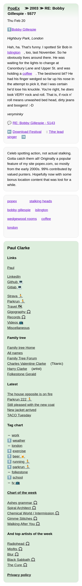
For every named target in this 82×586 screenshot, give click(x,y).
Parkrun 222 (16, 399)
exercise (19, 451)
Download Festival (27, 132)
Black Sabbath (18, 560)
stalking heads (40, 201)
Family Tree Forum (22, 358)
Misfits (12, 549)
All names (15, 353)
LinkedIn (14, 276)
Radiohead (15, 544)
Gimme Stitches (19, 518)
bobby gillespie (19, 210)
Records (13, 317)
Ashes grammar (19, 503)
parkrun (19, 467)
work (15, 435)
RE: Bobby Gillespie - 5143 (34, 123)
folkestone (20, 472)
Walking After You (21, 524)
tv (13, 483)
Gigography (16, 312)
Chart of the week (22, 493)
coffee (27, 73)
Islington (13, 52)
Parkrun (13, 301)
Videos (12, 322)
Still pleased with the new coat (30, 405)
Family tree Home (21, 348)
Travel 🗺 (14, 306)
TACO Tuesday (19, 415)
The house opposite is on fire (29, 394)
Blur (10, 554)
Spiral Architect (19, 508)
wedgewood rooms (22, 219)
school (18, 477)
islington (41, 210)
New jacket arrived (21, 410)
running (18, 462)
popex (12, 201)
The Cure (14, 565)
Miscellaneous (18, 328)
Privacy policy (19, 575)
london (12, 227)
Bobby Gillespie (24, 29)
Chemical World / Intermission (30, 513)
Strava (12, 296)
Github (12, 282)
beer (16, 456)
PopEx (14, 8)
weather (19, 440)
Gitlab (11, 287)
